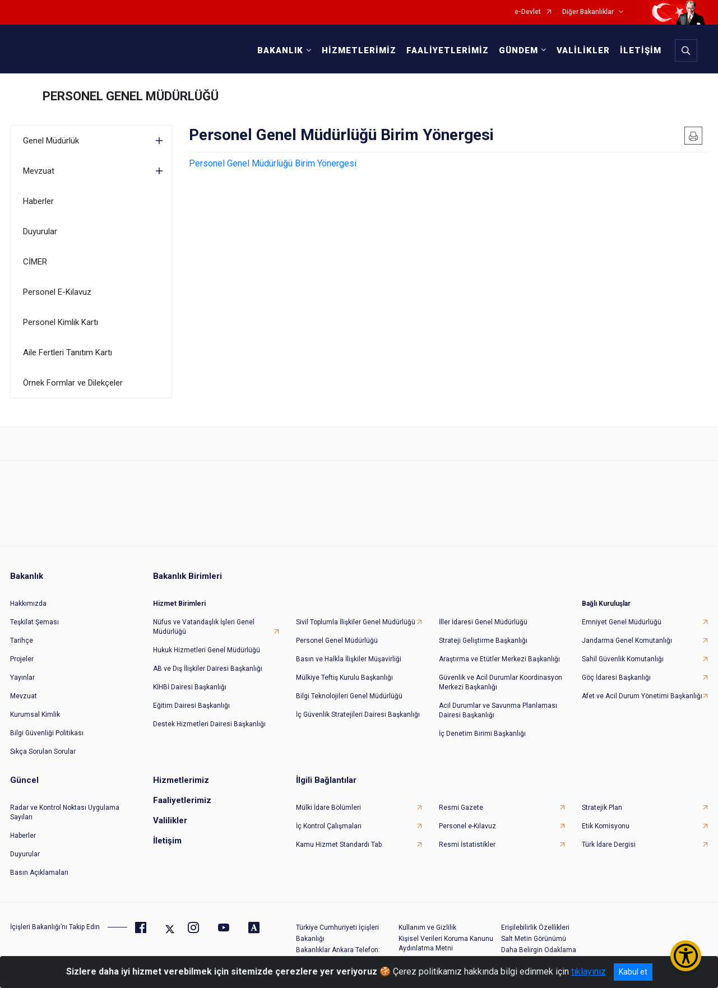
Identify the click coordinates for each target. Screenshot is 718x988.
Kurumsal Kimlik (35, 714)
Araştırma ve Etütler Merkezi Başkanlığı (499, 659)
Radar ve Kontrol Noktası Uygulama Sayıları (64, 812)
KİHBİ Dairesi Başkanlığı (189, 687)
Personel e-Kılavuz (467, 826)
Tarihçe (21, 640)
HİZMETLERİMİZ (359, 50)
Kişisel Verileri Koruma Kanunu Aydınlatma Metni (446, 943)
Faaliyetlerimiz (182, 800)
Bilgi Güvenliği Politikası (47, 733)
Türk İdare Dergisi (609, 844)
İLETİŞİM (640, 50)
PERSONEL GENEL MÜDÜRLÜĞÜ (131, 96)
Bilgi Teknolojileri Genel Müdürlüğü (349, 696)
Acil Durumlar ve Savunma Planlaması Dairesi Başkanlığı (498, 710)
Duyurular (40, 231)
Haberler (38, 201)
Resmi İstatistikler (467, 844)
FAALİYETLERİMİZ (447, 50)
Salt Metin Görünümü (533, 939)
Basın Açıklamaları (39, 872)
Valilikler (170, 820)
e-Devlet (528, 12)
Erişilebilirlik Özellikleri (535, 927)
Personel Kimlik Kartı (60, 322)
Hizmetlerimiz (181, 780)
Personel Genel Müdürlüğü (337, 640)
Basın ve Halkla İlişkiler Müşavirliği (348, 659)
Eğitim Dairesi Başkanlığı (191, 705)
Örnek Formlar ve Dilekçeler (73, 383)
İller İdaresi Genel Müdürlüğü (483, 622)
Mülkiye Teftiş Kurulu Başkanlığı (344, 677)
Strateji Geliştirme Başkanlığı (483, 640)
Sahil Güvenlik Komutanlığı (623, 659)
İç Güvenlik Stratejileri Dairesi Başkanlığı (358, 714)
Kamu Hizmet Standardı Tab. (339, 844)
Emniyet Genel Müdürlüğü (621, 622)
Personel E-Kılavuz (57, 292)
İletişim (167, 841)
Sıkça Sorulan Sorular (43, 751)
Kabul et (633, 971)
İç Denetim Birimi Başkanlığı (482, 733)
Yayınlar (22, 677)
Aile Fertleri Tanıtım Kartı (67, 352)
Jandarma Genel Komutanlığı (627, 640)
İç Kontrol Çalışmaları (329, 826)
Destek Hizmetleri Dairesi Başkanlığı (209, 724)
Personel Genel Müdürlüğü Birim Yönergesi (272, 163)
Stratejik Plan (602, 807)
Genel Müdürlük (51, 141)
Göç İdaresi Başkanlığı (616, 677)
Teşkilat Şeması (34, 622)
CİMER (35, 262)
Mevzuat (38, 171)
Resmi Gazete (461, 807)
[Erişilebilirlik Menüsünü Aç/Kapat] (685, 955)
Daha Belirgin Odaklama (538, 950)
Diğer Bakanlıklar (588, 12)
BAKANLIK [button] (280, 50)
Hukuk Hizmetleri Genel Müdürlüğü (206, 650)
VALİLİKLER (583, 50)
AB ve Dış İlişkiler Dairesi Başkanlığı (207, 668)
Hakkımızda (28, 603)
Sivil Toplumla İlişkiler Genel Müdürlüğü (355, 622)
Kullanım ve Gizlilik (427, 927)
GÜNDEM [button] (518, 50)
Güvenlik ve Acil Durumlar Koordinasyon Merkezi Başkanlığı (500, 682)
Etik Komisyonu (605, 826)
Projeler (22, 659)
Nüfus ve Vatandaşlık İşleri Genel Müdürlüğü (203, 627)
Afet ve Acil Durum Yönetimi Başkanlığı (642, 696)
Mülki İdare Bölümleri (328, 807)
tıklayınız (588, 971)
